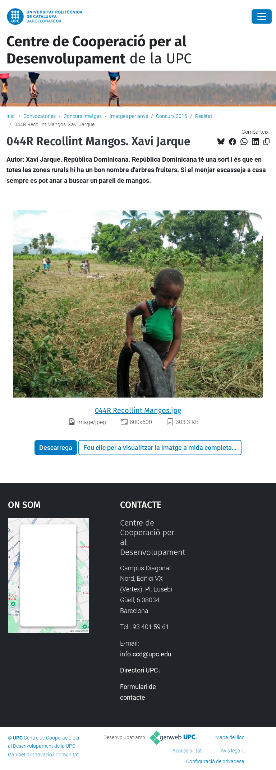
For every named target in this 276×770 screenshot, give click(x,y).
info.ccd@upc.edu (145, 654)
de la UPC (99, 50)
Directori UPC (139, 670)
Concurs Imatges (83, 116)
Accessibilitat (187, 751)
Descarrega (55, 447)
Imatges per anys (129, 116)
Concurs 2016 (171, 116)
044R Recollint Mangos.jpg (138, 410)
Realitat (203, 116)
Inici (10, 116)
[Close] (262, 16)
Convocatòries (39, 116)
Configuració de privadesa (215, 761)
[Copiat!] (266, 142)
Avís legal (231, 751)
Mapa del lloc (229, 737)
